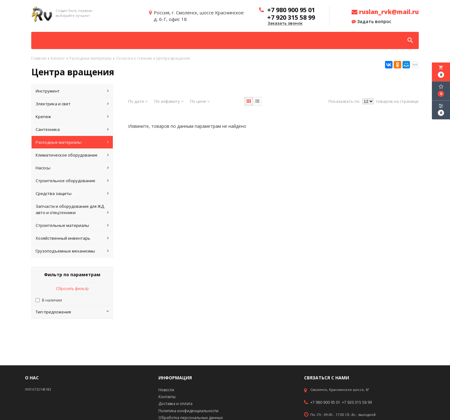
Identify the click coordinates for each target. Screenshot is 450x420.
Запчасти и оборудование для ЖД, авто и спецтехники (72, 209)
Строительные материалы (72, 225)
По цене (200, 101)
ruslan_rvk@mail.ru (385, 12)
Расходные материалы (72, 142)
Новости (166, 389)
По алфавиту (168, 101)
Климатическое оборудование (72, 155)
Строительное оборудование (72, 181)
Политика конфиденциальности (188, 410)
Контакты (167, 396)
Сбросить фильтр (72, 288)
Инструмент (72, 91)
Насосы (72, 168)
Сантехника (72, 129)
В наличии (52, 300)
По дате (138, 101)
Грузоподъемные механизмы (72, 251)
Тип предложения (72, 312)
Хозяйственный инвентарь (72, 238)
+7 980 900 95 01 (325, 402)
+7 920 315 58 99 (357, 402)
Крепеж (72, 116)
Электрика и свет (72, 104)
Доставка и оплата (175, 403)
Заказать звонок (285, 23)
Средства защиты (72, 193)
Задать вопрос (371, 21)
